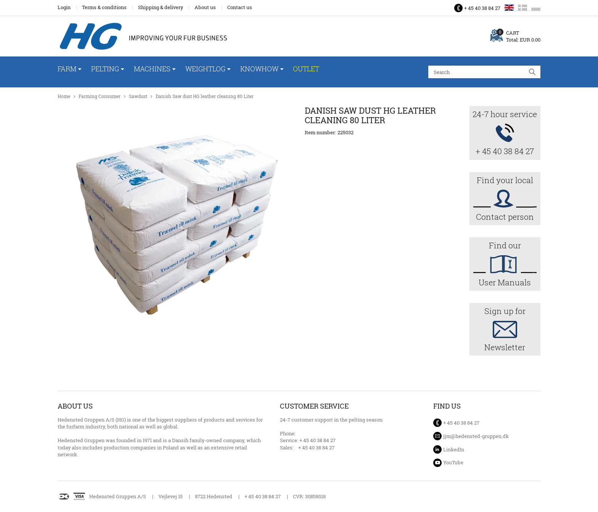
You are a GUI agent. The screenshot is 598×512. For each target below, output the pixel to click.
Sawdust (138, 96)
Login (64, 7)
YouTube (453, 462)
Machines (152, 68)
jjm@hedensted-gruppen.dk (476, 436)
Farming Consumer (100, 96)
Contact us (239, 7)
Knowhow (259, 68)
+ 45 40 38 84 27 (482, 8)
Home (64, 96)
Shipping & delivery (160, 7)
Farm (67, 68)
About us (205, 7)
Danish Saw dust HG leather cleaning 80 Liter (205, 96)
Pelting (105, 68)
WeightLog (205, 68)
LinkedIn (453, 449)
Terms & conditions (104, 7)
